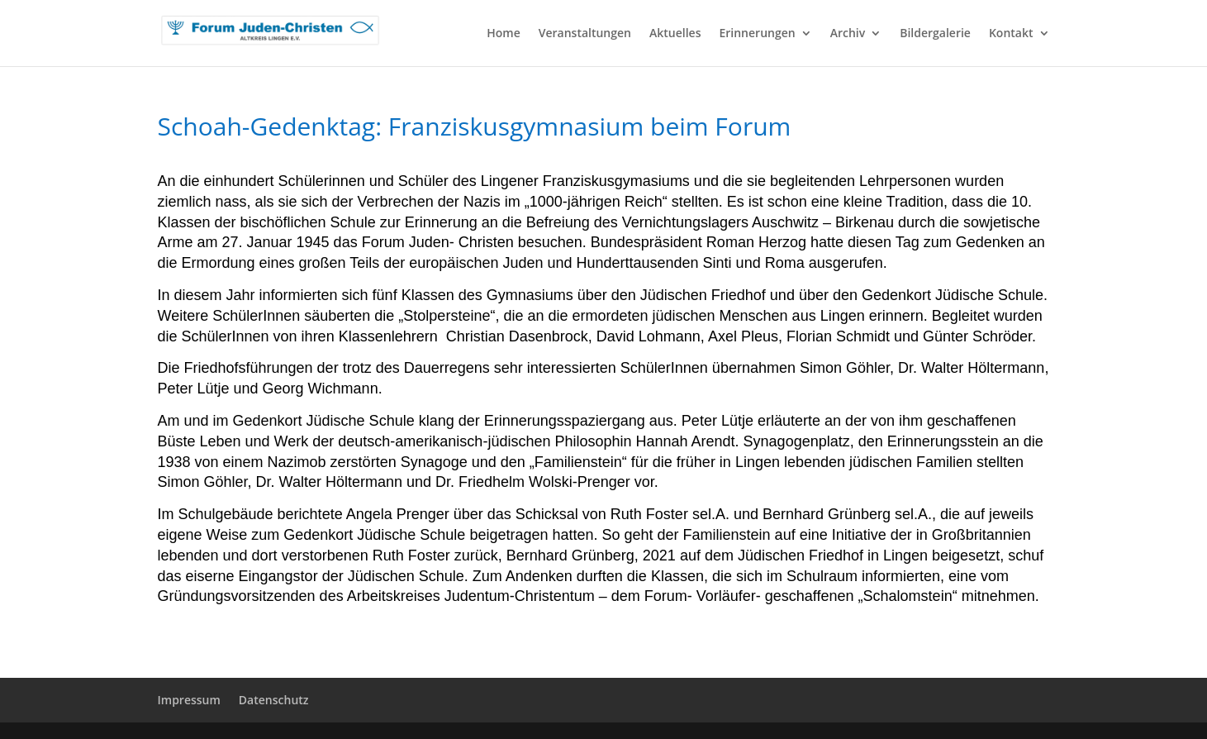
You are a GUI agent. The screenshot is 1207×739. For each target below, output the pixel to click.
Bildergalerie (935, 34)
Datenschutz (274, 700)
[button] (36, 702)
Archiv (848, 34)
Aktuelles (675, 34)
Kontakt (1011, 34)
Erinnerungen (757, 34)
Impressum (189, 700)
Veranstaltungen (585, 34)
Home (503, 34)
